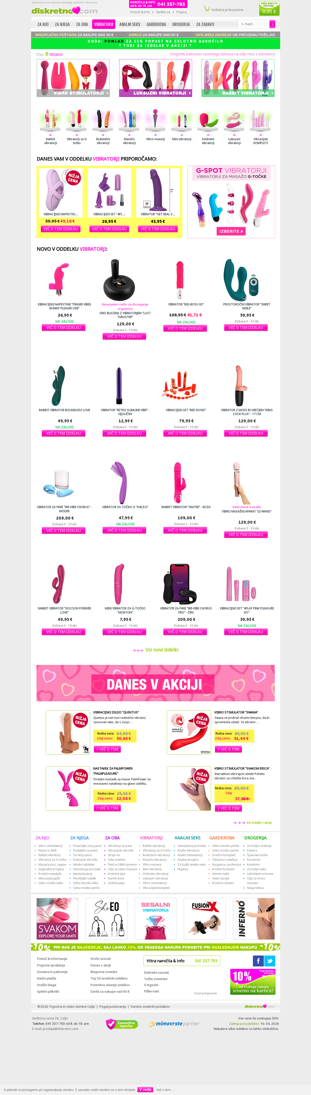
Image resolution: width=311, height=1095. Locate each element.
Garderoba (156, 24)
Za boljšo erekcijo (259, 846)
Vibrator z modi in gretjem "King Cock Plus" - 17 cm (247, 412)
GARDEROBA (221, 838)
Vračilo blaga (46, 985)
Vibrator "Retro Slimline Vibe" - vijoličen (125, 412)
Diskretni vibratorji (208, 141)
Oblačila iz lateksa (224, 860)
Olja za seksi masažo (122, 869)
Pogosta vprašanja (51, 965)
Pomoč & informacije (52, 958)
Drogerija (181, 24)
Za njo (43, 24)
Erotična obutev (223, 883)
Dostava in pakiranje (52, 972)
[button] (60, 229)
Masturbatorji (82, 874)
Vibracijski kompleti (156, 888)
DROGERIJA (255, 838)
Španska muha (257, 855)
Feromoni (253, 860)
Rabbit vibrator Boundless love (64, 410)
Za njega (62, 24)
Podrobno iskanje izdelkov (110, 985)
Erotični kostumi (223, 869)
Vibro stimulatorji (50, 846)
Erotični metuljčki (50, 874)
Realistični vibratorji (103, 141)
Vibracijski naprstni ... (61, 214)
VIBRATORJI (151, 838)
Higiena (183, 869)
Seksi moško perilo (86, 888)
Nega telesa (255, 888)
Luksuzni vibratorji (234, 141)
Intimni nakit (220, 874)
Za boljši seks (256, 869)
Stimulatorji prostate (192, 846)
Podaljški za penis (85, 850)
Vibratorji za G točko (77, 141)
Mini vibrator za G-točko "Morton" (125, 610)
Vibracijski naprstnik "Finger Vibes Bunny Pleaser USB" (64, 306)
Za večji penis (82, 855)
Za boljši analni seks (192, 864)
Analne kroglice (188, 860)
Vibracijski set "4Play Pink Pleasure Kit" (247, 610)
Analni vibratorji (188, 850)
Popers (252, 850)
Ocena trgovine (205, 993)
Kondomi (253, 864)
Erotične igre (116, 874)
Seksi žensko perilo (225, 846)
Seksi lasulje (220, 878)
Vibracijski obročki (120, 850)
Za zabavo (205, 24)
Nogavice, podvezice (226, 864)
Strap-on (114, 855)
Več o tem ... (165, 1090)
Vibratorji (103, 24)
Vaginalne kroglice (51, 869)
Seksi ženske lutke (85, 883)
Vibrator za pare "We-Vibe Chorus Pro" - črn (186, 610)
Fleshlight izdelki (84, 878)
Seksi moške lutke (50, 883)
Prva (39, 54)
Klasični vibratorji (129, 141)
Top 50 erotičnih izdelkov (109, 978)
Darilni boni (116, 878)
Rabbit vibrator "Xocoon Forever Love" (64, 610)
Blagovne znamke (103, 972)
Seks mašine (116, 860)
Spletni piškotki (48, 991)
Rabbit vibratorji (50, 141)
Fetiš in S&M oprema (122, 864)
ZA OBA (112, 838)
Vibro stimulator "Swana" (236, 712)
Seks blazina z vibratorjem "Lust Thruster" (125, 315)
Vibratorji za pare (120, 846)
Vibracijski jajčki (49, 878)
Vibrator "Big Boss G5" (186, 304)
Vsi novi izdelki (160, 649)
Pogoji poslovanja (112, 1006)
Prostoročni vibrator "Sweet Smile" (246, 306)
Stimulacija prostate (87, 869)
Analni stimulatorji (190, 855)
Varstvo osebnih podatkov (150, 1006)
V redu (145, 1089)
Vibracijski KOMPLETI (260, 141)
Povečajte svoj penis (87, 846)
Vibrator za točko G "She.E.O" (125, 507)
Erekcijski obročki (85, 860)
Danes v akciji (100, 965)
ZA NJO (42, 838)
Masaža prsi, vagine (52, 864)
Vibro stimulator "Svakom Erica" (241, 768)
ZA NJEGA (79, 838)
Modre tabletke (84, 864)
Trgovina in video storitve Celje (72, 1006)
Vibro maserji (155, 139)
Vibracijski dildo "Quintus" (116, 712)
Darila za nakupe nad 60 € (110, 991)
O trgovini (151, 985)
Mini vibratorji (181, 139)
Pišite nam (151, 991)
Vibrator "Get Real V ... (158, 214)
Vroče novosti (100, 958)
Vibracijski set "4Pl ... (109, 214)
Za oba (82, 24)
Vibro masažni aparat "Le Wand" (247, 511)
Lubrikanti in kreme (260, 874)
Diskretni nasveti (156, 972)
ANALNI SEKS (187, 838)
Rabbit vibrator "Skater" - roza (186, 507)
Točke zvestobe (156, 979)
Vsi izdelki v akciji (259, 822)
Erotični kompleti (223, 855)
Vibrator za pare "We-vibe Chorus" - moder (64, 509)
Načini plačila (46, 978)
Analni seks (129, 24)
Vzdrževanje (116, 883)
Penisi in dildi (47, 850)
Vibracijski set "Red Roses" (186, 410)
